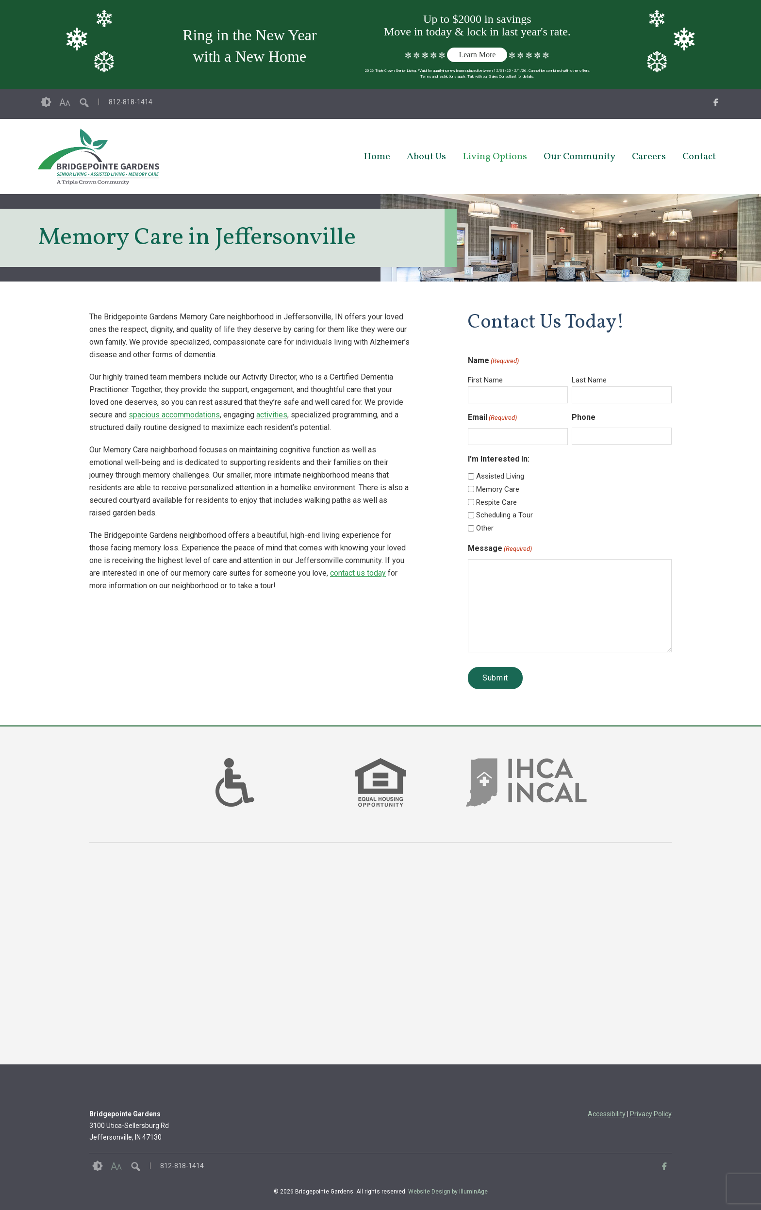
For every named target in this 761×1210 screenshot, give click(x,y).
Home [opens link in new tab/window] (377, 157)
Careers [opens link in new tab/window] (649, 157)
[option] (235, 782)
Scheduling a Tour (504, 515)
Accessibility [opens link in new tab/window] (607, 1114)
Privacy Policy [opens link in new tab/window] (651, 1114)
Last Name (589, 380)
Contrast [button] (46, 102)
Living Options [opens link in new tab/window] (495, 157)
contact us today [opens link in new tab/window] (358, 573)
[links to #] (234, 794)
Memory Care (497, 489)
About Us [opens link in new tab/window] (426, 157)
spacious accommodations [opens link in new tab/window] (174, 414)
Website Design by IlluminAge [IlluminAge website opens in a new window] (448, 1191)
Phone (584, 417)
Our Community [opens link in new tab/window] (579, 157)
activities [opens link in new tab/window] (271, 414)
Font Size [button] (64, 102)
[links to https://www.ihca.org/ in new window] (526, 794)
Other (485, 528)
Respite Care (496, 502)
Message (500, 549)
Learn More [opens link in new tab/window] (477, 54)
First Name (485, 380)
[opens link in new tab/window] (716, 104)
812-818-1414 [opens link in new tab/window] (130, 102)
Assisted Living (500, 476)
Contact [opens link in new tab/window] (699, 157)
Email (492, 418)
